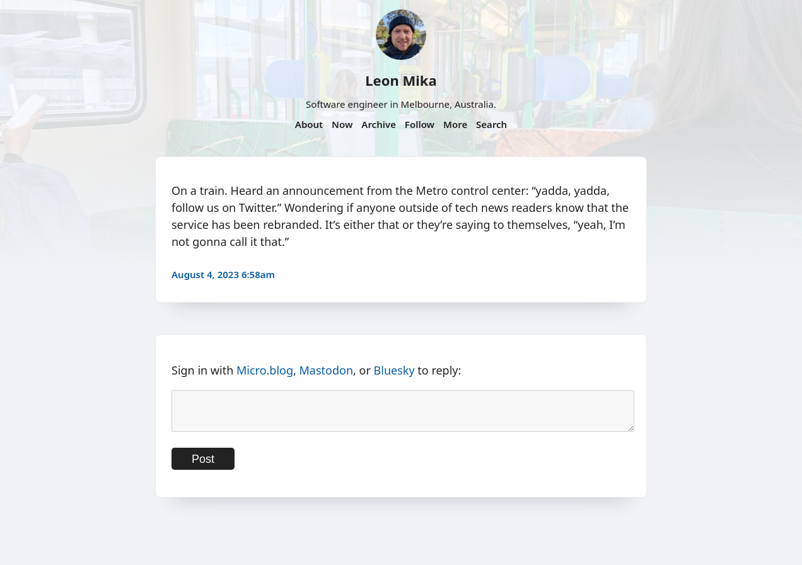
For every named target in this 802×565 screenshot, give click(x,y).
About (309, 124)
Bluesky (394, 370)
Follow (419, 124)
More (455, 124)
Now (342, 124)
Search (491, 124)
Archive (378, 124)
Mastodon (326, 370)
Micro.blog (264, 370)
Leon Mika (400, 80)
